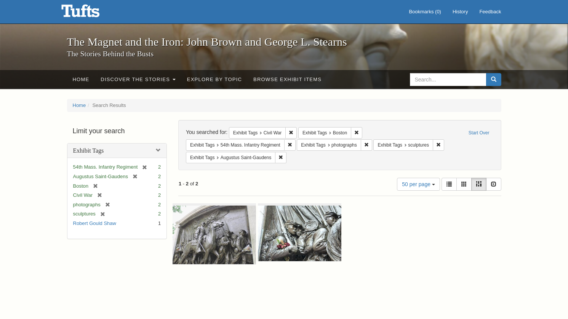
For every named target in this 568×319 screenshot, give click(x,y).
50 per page (418, 184)
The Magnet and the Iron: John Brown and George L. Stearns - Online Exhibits (89, 13)
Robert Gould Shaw (94, 223)
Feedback (490, 11)
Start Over (479, 133)
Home (81, 79)
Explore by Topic (214, 79)
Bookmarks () (425, 11)
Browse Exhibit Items (287, 79)
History (460, 11)
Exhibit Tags (88, 150)
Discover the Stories (138, 79)
